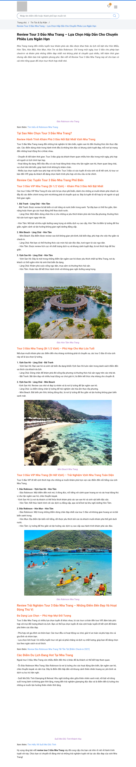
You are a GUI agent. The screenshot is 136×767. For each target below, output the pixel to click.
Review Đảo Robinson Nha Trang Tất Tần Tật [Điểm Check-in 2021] (59, 649)
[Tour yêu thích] (108, 6)
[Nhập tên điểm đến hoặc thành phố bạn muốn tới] (63, 16)
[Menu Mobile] (116, 6)
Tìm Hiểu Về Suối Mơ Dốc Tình (42, 744)
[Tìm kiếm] (114, 16)
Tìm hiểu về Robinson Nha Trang (43, 127)
